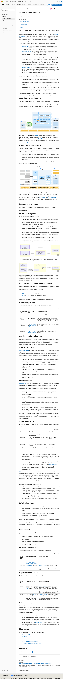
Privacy (25, 678)
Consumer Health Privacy (34, 678)
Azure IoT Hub (25, 46)
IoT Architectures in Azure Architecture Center (31, 643)
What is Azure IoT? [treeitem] (7, 18)
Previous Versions (10, 678)
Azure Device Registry (27, 56)
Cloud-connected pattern (24, 21)
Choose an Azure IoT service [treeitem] (8, 22)
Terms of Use (43, 678)
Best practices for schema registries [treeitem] (8, 28)
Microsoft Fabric (25, 67)
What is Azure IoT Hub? (27, 636)
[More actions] (59, 9)
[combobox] (8, 10)
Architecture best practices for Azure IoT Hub (31, 641)
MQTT (23, 295)
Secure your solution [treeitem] (7, 20)
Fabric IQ (21, 471)
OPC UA (23, 292)
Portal (49, 4)
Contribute (21, 678)
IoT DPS (29, 330)
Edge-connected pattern (24, 22)
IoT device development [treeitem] (7, 30)
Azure (24, 8)
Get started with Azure (56, 4)
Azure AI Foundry (52, 464)
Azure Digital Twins (37, 142)
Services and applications (25, 25)
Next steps (22, 27)
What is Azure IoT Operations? (28, 634)
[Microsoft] (2, 1)
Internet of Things (30, 8)
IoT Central (33, 331)
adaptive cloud (41, 605)
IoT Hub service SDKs (31, 591)
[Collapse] (14, 8)
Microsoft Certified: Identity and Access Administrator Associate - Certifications (35, 663)
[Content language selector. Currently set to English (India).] (5, 675)
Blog (16, 678)
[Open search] (57, 2)
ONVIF (23, 293)
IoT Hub (36, 135)
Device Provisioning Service (25, 142)
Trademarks (49, 678)
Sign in (60, 1)
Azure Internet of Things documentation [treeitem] (6, 13)
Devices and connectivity (24, 24)
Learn (21, 8)
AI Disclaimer (3, 678)
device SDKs (33, 324)
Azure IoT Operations (26, 51)
